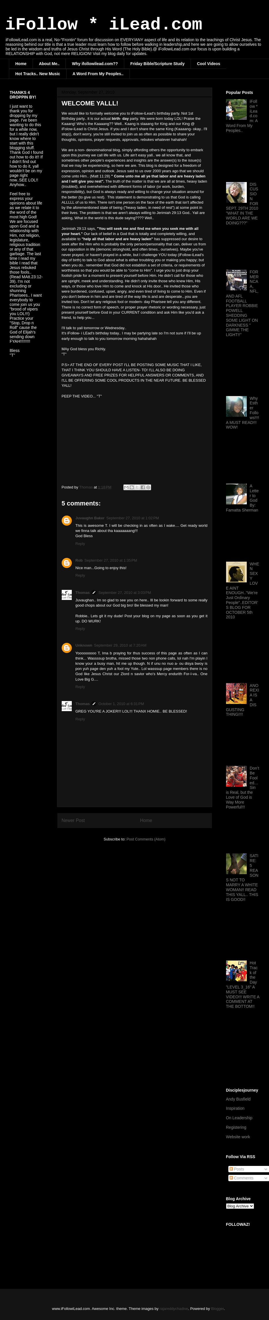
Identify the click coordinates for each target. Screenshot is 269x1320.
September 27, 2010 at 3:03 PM (124, 592)
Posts (237, 1169)
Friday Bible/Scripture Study (157, 63)
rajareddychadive (173, 1308)
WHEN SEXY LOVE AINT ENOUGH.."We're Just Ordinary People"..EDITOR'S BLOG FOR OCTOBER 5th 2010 (242, 591)
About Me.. (49, 63)
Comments (242, 1178)
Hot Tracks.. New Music (37, 73)
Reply (80, 543)
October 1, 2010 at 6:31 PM (121, 704)
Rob (79, 560)
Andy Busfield (238, 1099)
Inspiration (235, 1108)
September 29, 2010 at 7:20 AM (120, 645)
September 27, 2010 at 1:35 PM (110, 560)
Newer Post (73, 820)
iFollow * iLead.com (103, 25)
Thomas (83, 592)
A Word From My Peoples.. (98, 73)
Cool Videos (208, 63)
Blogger (217, 1308)
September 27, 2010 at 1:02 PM (132, 518)
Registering (236, 1127)
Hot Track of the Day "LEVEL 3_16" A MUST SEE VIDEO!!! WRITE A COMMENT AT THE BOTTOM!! (242, 985)
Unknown (84, 645)
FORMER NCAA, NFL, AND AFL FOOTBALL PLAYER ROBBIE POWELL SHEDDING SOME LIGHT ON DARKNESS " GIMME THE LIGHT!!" (242, 303)
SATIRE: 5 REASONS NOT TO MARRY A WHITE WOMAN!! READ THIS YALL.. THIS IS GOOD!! (242, 877)
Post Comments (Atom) (146, 839)
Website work (238, 1137)
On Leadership (239, 1118)
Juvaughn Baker (90, 518)
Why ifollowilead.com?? (95, 63)
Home (21, 63)
